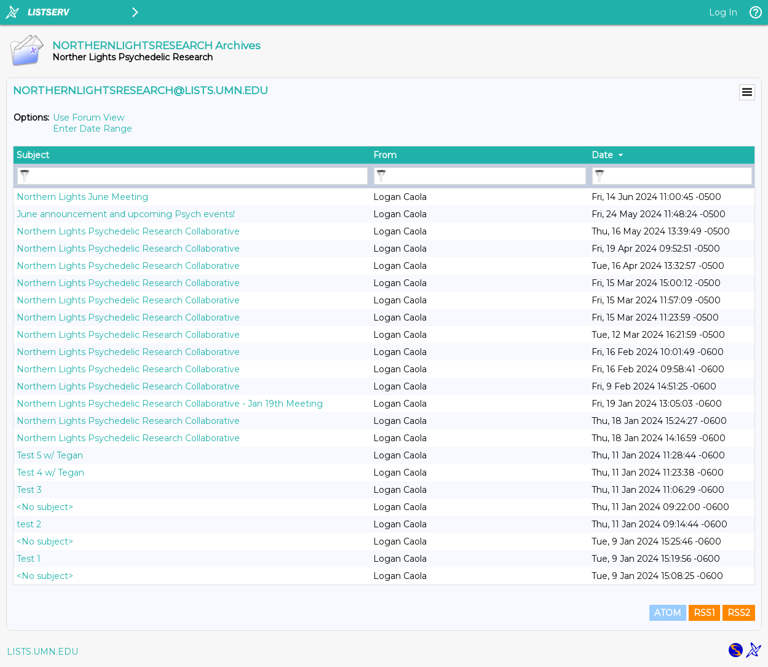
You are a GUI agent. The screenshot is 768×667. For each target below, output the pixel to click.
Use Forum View (88, 117)
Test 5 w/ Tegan (50, 455)
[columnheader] (192, 155)
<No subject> (45, 507)
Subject (33, 155)
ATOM (667, 612)
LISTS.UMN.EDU (42, 651)
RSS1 (704, 612)
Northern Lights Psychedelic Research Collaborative (128, 231)
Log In (723, 12)
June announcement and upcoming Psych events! (126, 214)
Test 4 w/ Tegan (50, 472)
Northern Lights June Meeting (82, 196)
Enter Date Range (92, 128)
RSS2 (738, 612)
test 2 (29, 524)
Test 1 (29, 558)
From (385, 155)
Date (602, 155)
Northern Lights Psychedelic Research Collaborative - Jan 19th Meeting (170, 403)
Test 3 (29, 489)
